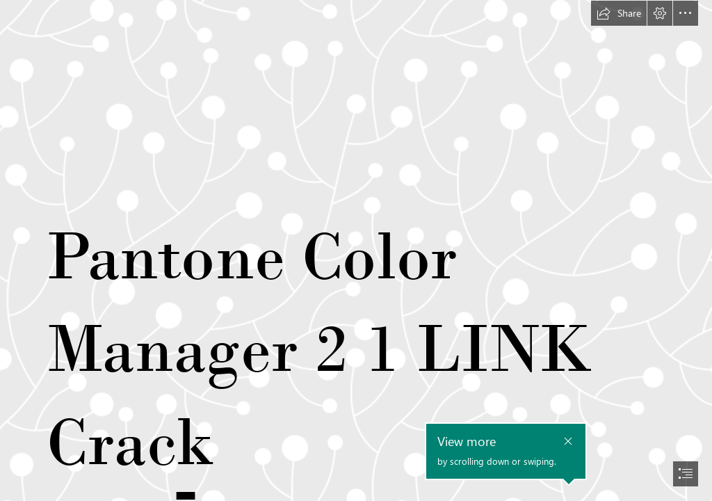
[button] (619, 13)
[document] (356, 250)
